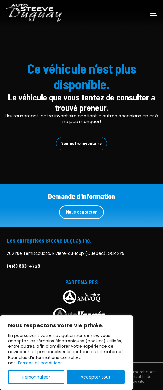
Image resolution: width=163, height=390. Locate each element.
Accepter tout (95, 377)
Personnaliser (36, 377)
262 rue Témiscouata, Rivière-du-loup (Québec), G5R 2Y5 (65, 253)
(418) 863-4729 (23, 266)
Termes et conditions (39, 363)
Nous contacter (81, 211)
